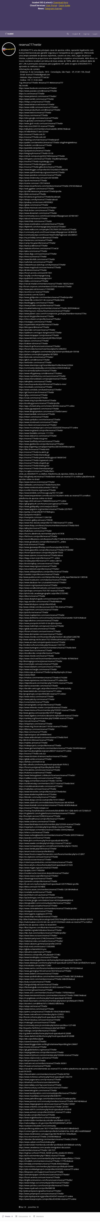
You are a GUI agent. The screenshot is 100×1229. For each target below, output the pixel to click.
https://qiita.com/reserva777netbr (33, 251)
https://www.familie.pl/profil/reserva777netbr (38, 848)
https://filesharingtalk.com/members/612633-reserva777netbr (45, 987)
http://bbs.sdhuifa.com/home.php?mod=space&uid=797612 (44, 764)
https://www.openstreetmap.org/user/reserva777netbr (42, 172)
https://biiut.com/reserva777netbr (33, 732)
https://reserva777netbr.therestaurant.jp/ (36, 468)
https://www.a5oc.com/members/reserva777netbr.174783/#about (47, 992)
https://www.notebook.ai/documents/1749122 (38, 487)
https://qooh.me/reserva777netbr (33, 180)
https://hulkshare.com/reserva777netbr (35, 531)
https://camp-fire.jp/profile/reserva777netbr (37, 243)
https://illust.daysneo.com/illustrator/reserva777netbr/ (41, 927)
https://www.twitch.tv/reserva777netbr (35, 112)
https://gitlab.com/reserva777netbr (33, 205)
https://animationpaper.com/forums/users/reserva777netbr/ (44, 1174)
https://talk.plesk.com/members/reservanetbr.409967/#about (44, 129)
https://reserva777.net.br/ (38, 77)
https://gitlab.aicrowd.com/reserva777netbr (37, 628)
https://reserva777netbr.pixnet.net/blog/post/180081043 (42, 457)
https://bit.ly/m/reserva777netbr (32, 1060)
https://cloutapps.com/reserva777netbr (35, 322)
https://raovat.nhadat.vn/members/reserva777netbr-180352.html (46, 283)
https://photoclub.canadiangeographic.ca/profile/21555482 (43, 593)
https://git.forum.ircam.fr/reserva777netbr (36, 392)
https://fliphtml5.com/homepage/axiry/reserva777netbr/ (42, 226)
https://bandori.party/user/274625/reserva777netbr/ (40, 938)
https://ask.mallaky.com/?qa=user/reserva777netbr (40, 1085)
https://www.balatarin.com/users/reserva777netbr (40, 666)
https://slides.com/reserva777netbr (33, 281)
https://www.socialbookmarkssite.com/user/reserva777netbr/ (45, 588)
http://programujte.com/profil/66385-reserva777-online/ (42, 694)
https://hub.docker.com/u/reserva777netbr (37, 210)
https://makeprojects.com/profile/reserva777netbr (40, 745)
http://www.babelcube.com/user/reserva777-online (40, 691)
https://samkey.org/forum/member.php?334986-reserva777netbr (46, 718)
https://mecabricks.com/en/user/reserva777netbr (39, 770)
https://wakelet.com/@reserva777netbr (35, 145)
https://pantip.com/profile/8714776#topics (37, 512)
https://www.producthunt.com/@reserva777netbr (39, 110)
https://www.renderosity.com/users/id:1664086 (38, 178)
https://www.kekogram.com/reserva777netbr (38, 1090)
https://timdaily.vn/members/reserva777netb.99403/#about (44, 1164)
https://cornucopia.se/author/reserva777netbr (38, 905)
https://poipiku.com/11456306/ (32, 870)
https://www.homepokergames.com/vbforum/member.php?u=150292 (48, 846)
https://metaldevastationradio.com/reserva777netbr (41, 786)
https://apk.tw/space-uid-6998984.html (35, 734)
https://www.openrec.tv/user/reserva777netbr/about (41, 555)
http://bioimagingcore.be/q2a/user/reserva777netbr (40, 661)
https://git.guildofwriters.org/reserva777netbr (38, 1049)
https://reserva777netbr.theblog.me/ (34, 465)
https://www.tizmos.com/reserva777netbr (36, 1009)
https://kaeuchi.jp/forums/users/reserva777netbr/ (39, 346)
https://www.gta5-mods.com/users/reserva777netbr (41, 123)
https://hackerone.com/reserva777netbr (35, 240)
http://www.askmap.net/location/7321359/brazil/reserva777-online (47, 639)
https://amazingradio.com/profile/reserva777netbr (40, 704)
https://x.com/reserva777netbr (32, 93)
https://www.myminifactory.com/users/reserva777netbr (42, 376)
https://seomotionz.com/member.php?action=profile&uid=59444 (46, 1166)
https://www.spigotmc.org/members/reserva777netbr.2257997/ (45, 509)
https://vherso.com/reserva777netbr (34, 832)
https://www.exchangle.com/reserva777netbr (38, 669)
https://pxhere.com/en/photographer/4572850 (38, 354)
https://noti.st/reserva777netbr (32, 544)
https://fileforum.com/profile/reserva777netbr (38, 536)
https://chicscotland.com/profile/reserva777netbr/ (40, 319)
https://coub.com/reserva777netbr (33, 398)
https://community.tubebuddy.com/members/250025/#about (44, 368)
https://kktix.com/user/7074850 (32, 886)
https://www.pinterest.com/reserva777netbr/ (37, 96)
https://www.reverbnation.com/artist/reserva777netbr (41, 224)
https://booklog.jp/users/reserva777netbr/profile (39, 403)
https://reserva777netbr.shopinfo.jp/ (34, 463)
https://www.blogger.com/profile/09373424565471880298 (43, 169)
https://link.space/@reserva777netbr (34, 327)
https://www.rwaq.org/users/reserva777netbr (38, 566)
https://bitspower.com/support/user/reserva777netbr (41, 1172)
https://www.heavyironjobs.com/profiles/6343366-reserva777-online (47, 1199)
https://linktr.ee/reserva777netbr (32, 194)
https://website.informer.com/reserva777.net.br (39, 248)
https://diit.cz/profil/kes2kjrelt (31, 1039)
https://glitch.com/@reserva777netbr (34, 360)
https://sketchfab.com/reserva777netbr (35, 221)
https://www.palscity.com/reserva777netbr (37, 699)
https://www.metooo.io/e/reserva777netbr (37, 482)
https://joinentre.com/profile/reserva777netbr (38, 881)
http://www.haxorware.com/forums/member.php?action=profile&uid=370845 (51, 1001)
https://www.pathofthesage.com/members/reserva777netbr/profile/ (47, 1098)
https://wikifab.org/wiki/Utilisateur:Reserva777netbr (40, 930)
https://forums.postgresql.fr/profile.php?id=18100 (39, 767)
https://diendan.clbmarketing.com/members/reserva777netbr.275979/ (48, 1139)
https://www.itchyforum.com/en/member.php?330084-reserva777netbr (49, 1055)
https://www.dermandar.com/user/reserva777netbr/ (41, 634)
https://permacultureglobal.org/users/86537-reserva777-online (45, 751)
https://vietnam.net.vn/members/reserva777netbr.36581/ (43, 1063)
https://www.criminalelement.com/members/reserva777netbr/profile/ (48, 908)
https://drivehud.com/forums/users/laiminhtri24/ (39, 1082)
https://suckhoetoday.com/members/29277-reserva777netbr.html (46, 783)
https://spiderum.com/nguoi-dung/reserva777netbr (40, 332)
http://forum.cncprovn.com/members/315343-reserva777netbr (45, 286)
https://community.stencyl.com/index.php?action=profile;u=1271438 (47, 1025)
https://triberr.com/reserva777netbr (34, 417)
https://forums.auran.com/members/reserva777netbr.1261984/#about (48, 889)
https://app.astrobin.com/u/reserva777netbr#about (40, 601)
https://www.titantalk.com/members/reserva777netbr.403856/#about (48, 805)
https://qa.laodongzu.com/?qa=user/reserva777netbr (41, 897)
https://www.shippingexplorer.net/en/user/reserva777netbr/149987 (47, 1104)
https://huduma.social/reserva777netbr (35, 772)
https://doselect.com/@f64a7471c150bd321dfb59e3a (41, 1003)
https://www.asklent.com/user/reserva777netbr (39, 973)
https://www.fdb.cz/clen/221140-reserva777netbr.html (41, 300)
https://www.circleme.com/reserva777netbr (37, 821)
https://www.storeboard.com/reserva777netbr (38, 422)
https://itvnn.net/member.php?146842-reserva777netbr (42, 1155)
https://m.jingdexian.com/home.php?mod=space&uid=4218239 (45, 998)
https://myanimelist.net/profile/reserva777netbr (39, 324)
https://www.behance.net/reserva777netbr (36, 104)
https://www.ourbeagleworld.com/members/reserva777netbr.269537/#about (51, 835)
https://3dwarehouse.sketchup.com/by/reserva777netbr (42, 264)
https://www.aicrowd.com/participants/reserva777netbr (42, 642)
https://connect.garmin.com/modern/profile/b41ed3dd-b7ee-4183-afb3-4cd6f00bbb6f (55, 1131)
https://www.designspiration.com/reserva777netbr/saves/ (43, 411)
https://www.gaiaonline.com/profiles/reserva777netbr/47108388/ (46, 550)
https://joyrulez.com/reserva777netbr (34, 838)
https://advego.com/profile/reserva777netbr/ (38, 1030)
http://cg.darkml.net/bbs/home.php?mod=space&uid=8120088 (45, 1033)
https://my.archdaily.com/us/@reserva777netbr (38, 237)
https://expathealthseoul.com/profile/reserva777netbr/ (42, 819)
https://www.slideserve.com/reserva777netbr (38, 436)
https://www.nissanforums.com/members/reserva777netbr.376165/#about (50, 186)
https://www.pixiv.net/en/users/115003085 (36, 289)
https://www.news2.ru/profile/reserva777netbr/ (38, 876)
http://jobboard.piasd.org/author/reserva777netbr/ (40, 1191)
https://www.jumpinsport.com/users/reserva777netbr (41, 1193)
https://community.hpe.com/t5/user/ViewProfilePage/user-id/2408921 (48, 235)
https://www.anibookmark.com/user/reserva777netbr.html (43, 737)
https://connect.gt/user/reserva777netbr (36, 990)
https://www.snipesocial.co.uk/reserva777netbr (38, 1058)
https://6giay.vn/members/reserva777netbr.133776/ (40, 781)
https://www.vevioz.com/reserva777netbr (36, 696)
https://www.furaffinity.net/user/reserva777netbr (39, 441)
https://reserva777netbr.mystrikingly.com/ (36, 161)
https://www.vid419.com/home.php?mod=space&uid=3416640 (45, 1109)
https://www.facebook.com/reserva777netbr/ (38, 88)
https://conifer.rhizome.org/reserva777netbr (37, 490)
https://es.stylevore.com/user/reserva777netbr (38, 857)
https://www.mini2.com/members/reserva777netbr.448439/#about (47, 979)
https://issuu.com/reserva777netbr (33, 115)
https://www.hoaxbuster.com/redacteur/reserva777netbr (43, 580)
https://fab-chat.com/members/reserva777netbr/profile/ (42, 933)
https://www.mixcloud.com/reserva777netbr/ (38, 207)
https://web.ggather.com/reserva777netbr (36, 188)
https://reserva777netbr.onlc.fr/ (32, 134)
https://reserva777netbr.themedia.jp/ (34, 455)
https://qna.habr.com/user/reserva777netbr (37, 330)
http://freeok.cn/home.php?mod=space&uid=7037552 (41, 1017)
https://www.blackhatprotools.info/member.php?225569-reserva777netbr (49, 824)
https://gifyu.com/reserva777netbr (33, 395)
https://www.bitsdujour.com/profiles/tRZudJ (37, 604)
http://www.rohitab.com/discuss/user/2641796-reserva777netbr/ (46, 607)
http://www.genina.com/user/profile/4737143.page (40, 713)
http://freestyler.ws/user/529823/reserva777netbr (39, 816)
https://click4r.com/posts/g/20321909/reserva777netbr (42, 156)
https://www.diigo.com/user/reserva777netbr (38, 254)
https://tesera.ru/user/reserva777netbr (35, 859)
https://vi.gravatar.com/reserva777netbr (35, 121)
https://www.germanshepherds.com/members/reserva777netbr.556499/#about (52, 748)
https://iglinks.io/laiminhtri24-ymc (33, 949)
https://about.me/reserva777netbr (33, 218)
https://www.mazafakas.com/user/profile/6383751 (40, 1096)
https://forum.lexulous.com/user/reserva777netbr (39, 1020)
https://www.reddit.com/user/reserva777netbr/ (38, 107)
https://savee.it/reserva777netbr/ (32, 1041)
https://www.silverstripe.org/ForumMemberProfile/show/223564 (46, 365)
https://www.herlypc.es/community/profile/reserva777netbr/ (44, 1183)
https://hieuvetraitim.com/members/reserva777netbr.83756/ (44, 1074)
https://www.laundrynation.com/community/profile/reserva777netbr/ (48, 1093)
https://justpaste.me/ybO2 (30, 514)
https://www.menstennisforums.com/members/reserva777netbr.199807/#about (52, 995)
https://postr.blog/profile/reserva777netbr (36, 316)
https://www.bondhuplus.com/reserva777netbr (38, 957)
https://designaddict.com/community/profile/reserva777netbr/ (45, 903)
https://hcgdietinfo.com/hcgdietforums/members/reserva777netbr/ (47, 813)
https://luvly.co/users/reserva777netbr (35, 982)
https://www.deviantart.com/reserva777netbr (38, 213)
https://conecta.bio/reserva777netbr (34, 702)
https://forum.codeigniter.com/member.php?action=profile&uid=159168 (49, 351)
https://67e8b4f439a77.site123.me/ (33, 131)
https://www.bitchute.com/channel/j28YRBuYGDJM (40, 338)
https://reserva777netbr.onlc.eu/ (32, 753)
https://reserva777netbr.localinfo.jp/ (34, 452)
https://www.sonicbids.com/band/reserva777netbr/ (40, 389)
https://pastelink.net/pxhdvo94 (31, 148)
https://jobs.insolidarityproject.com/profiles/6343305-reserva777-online (49, 1169)
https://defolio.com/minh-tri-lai (32, 762)
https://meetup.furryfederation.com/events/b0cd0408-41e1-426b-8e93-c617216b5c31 (55, 810)
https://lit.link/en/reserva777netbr (33, 270)
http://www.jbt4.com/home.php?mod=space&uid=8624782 (43, 840)
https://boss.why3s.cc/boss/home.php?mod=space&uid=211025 (46, 865)
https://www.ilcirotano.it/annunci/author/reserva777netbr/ (43, 756)
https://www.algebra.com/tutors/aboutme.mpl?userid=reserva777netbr (48, 715)
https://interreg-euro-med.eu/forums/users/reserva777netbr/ (44, 311)
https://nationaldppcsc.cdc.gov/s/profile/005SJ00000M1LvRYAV (45, 1123)
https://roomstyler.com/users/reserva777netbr (38, 664)
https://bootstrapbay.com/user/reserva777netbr (39, 563)
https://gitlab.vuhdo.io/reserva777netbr (35, 759)
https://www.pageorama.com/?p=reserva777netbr (40, 1079)
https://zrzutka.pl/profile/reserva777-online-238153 (40, 561)
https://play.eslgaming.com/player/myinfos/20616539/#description (47, 446)
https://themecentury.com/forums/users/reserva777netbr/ (43, 1087)
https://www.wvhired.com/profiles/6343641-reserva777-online (45, 1112)
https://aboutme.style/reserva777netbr (35, 952)
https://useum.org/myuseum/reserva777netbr (38, 585)
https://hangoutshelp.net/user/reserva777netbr (38, 984)
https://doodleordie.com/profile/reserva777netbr (39, 653)
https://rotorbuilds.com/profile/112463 (35, 965)
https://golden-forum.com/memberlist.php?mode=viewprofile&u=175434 (49, 1158)
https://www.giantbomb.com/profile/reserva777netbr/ (41, 444)
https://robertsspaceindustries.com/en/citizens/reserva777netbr (45, 862)
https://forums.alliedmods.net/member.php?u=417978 (41, 533)
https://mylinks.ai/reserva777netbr (33, 743)
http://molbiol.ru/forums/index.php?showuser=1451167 (42, 645)
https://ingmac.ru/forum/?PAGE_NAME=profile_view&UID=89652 (46, 1153)
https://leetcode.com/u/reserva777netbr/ (36, 357)
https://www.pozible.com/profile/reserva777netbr (39, 305)
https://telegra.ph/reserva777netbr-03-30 (36, 153)
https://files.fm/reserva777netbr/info (34, 449)
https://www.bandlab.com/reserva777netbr (37, 414)
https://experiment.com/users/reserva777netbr (38, 609)
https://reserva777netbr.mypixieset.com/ (36, 460)
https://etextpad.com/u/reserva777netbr (36, 911)
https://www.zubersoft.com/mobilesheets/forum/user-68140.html (46, 802)
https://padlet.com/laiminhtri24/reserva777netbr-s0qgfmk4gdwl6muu (48, 142)
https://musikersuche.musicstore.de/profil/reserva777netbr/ (44, 873)
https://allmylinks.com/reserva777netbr (35, 381)
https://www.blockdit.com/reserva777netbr (37, 259)
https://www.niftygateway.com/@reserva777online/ (40, 373)
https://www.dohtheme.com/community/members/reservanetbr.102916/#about (52, 618)
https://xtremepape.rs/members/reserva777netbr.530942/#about (46, 829)
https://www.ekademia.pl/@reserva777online (38, 794)
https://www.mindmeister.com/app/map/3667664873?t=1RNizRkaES (47, 1134)
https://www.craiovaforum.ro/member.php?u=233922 (41, 1014)
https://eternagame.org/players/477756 (35, 914)
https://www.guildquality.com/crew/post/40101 (38, 506)
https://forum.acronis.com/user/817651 (35, 273)
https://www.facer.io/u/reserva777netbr (35, 650)
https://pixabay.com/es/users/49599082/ (36, 202)
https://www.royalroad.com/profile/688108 (37, 1188)
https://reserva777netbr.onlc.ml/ (32, 137)
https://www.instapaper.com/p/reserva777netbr (39, 335)
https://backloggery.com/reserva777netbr (36, 302)
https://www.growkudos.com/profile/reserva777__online (42, 542)
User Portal (51, 5)
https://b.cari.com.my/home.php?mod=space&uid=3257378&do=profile (49, 884)
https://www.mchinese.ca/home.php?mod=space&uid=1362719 (45, 1077)
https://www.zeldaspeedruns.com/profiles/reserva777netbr (43, 571)
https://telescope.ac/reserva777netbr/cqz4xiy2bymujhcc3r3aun (45, 672)
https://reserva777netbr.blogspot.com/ (35, 164)
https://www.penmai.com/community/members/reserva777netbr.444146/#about (53, 1101)
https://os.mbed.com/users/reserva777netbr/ (38, 425)
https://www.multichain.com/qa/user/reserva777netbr (41, 626)
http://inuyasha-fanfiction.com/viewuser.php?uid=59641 (42, 1028)
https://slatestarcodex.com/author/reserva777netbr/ (41, 941)
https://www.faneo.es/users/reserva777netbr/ (38, 935)
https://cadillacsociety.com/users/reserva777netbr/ (40, 778)
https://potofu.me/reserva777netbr (33, 612)
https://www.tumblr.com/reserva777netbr (36, 99)
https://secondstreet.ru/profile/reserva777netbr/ (39, 569)
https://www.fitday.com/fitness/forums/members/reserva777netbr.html (49, 525)
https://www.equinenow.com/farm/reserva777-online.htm (43, 680)
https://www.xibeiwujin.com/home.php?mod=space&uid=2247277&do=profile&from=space (57, 963)
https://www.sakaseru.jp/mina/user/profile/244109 (40, 944)
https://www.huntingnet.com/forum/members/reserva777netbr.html (47, 647)
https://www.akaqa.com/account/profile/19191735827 (41, 800)
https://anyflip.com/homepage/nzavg (34, 275)
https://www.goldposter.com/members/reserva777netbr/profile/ (46, 297)
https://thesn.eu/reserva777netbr (33, 256)
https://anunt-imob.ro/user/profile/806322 (36, 851)
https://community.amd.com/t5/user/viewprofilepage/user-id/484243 (48, 232)
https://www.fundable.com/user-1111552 (36, 433)
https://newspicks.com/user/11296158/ (35, 517)
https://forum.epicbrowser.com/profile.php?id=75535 (41, 552)
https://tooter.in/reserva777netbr (33, 1047)
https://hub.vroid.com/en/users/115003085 (37, 946)
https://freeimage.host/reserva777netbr (35, 878)
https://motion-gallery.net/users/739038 (35, 520)
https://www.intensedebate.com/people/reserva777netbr (43, 379)
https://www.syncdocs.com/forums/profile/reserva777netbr (44, 1185)
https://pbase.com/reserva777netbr (34, 341)
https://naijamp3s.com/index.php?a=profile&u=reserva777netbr (45, 827)
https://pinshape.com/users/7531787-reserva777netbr (41, 590)
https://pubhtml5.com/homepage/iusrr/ (35, 278)
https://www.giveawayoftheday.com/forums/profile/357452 (44, 547)
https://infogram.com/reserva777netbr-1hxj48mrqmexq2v (43, 159)
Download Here (60, 2)
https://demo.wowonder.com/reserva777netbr (38, 685)
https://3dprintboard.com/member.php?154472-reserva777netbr (46, 683)
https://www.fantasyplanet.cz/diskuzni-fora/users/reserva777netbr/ (47, 775)
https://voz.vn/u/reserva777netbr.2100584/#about (40, 1136)
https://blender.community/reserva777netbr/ (37, 797)
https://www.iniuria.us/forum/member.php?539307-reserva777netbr (47, 710)
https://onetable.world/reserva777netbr (35, 892)
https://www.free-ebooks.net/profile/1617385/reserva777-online (46, 523)
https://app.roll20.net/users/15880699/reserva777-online (42, 501)
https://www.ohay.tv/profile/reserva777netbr (37, 400)
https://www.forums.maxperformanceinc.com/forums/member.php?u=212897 (52, 854)
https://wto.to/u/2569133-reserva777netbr (37, 126)
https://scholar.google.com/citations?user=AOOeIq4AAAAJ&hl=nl (46, 900)
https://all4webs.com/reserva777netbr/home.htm (39, 484)
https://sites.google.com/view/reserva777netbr (38, 118)
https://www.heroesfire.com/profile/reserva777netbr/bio (42, 791)
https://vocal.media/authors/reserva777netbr (38, 370)
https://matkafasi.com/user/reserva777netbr (37, 789)
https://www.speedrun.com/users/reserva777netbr (40, 175)
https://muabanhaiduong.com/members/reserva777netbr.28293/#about (49, 308)
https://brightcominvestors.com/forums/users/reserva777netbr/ (46, 1180)
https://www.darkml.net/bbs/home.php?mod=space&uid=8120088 (46, 1036)
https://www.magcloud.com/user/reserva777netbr (40, 267)
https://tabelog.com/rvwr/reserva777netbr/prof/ (39, 140)
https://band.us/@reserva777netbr (33, 245)
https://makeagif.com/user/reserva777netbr (37, 1022)
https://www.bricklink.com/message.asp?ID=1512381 (41, 493)
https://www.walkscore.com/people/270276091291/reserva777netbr (47, 229)
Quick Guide (64, 5)
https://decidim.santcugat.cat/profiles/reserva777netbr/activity (45, 688)
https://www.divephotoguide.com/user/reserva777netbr (42, 599)
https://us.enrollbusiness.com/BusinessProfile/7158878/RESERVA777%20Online (52, 539)
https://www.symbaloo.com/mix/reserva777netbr (39, 419)
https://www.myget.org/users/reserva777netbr (38, 867)
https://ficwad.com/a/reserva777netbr (35, 1066)
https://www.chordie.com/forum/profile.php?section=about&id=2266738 (49, 637)
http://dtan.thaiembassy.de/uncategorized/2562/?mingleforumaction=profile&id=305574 (56, 919)
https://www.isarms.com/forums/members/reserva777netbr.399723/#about (51, 968)
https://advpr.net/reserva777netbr (33, 1006)
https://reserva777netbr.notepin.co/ (34, 808)
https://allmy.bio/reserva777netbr (33, 528)
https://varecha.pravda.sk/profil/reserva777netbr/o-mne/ (42, 384)
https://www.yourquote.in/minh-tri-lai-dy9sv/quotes (40, 623)
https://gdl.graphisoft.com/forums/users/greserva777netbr (43, 503)
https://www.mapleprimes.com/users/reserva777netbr (41, 615)
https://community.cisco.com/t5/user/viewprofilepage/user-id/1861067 (48, 216)
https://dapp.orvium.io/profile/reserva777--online (39, 558)
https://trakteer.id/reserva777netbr (33, 343)
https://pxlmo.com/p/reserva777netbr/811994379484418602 (44, 1011)
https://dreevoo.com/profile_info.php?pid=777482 (39, 954)
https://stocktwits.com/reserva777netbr (35, 387)
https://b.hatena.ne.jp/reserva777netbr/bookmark (39, 197)
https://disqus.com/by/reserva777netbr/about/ (38, 199)
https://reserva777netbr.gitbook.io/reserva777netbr (40, 167)
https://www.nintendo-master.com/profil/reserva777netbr (43, 707)
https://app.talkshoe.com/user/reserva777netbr (39, 620)
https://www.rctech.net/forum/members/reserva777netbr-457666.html (48, 658)
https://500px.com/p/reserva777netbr (34, 101)
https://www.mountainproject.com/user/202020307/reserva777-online (48, 427)
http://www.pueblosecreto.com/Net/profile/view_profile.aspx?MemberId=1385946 (53, 577)
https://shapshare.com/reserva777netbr (35, 723)
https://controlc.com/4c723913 (32, 294)
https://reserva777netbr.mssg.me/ (33, 438)
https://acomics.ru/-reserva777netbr (34, 292)
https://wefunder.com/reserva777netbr (35, 362)
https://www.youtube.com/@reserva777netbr (38, 91)
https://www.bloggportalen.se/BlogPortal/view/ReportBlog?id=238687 (48, 1044)
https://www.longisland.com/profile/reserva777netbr (41, 430)
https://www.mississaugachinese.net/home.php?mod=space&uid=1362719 (50, 960)
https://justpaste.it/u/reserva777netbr (34, 150)
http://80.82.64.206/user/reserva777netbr (36, 740)
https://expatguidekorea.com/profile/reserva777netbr (41, 1052)
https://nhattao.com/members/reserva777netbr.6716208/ (43, 677)
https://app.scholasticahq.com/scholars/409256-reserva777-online (46, 406)
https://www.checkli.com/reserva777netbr (36, 656)
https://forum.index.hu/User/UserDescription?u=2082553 (42, 349)
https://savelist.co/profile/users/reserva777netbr (39, 574)
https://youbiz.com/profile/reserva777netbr (37, 1115)
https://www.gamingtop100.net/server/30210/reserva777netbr (45, 971)
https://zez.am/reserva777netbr (32, 721)
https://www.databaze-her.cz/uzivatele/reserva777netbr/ (42, 582)
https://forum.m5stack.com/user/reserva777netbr (40, 631)
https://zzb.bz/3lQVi (27, 675)
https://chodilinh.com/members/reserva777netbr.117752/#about (46, 1161)
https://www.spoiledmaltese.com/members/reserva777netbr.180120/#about (51, 976)
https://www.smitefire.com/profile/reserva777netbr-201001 (44, 1106)
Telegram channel (53, 8)
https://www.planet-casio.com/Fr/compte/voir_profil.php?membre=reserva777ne (52, 313)
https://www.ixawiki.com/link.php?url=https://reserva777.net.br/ (45, 843)
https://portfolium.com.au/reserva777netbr (37, 895)
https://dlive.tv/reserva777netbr (32, 596)
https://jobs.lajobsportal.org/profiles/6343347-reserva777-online (46, 1196)
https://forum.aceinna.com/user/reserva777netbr (39, 1177)
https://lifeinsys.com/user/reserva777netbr (37, 729)
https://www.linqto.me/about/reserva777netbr (38, 916)
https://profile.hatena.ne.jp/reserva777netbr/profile (40, 191)
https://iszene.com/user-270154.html (34, 183)
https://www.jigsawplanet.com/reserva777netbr (39, 408)
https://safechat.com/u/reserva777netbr (36, 262)
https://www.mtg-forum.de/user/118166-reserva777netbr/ (43, 726)
